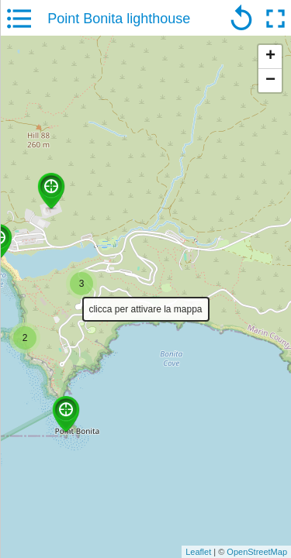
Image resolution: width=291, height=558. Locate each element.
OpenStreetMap (257, 551)
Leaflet (198, 551)
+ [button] (270, 56)
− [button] (270, 80)
